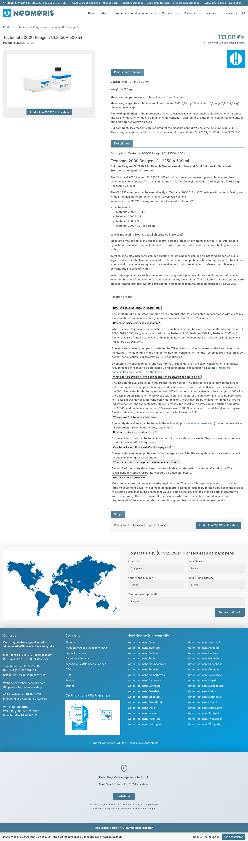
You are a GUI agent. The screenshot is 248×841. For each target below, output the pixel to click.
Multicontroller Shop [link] (158, 3)
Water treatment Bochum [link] (143, 653)
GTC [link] (68, 669)
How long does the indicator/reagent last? (136, 307)
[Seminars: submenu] (217, 13)
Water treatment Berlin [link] (142, 642)
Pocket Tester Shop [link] (132, 3)
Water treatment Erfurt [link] (141, 707)
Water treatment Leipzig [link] (202, 680)
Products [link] (120, 13)
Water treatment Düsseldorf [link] (145, 702)
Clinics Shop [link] (110, 3)
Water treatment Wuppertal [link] (204, 724)
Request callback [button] (229, 612)
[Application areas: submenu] (155, 13)
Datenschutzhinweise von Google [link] (137, 808)
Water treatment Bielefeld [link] (144, 647)
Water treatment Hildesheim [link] (205, 663)
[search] (243, 13)
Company (156, 565)
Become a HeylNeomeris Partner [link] (85, 663)
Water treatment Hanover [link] (203, 653)
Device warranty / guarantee (129, 477)
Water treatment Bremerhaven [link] (146, 674)
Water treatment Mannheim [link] (205, 696)
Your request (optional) (186, 598)
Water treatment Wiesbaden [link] (205, 718)
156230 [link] (29, 42)
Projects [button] (191, 13)
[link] (237, 3)
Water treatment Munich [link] (203, 702)
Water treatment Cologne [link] (203, 669)
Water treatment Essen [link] (142, 713)
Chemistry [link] (23, 27)
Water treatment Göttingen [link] (144, 724)
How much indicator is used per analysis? (136, 322)
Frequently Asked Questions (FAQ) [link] (86, 647)
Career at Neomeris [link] (77, 658)
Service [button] (231, 13)
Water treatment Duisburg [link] (144, 696)
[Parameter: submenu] (177, 13)
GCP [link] (68, 674)
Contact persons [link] (75, 653)
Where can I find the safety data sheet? (135, 417)
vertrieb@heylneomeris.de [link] (29, 674)
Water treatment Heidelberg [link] (205, 658)
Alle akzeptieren (233, 837)
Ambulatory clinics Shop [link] (86, 3)
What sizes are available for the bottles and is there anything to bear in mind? (156, 376)
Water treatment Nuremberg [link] (205, 707)
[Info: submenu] (107, 13)
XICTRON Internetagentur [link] (136, 827)
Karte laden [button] (124, 796)
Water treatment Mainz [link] (202, 691)
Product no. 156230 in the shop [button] (49, 112)
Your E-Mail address (216, 581)
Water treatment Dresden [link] (143, 691)
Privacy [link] (69, 680)
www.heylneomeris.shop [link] (198, 423)
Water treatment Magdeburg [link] (205, 685)
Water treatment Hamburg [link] (204, 647)
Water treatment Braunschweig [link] (147, 663)
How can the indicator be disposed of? (135, 432)
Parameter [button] (170, 13)
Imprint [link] (69, 685)
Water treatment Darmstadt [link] (144, 680)
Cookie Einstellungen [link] (206, 837)
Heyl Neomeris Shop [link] (214, 3)
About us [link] (70, 642)
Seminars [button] (211, 13)
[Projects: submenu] (197, 13)
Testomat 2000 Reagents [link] (64, 27)
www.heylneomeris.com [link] (30, 682)
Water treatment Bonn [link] (141, 658)
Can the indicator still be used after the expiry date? (142, 447)
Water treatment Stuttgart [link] (203, 713)
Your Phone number (156, 581)
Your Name (216, 565)
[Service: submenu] (236, 13)
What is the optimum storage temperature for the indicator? (146, 462)
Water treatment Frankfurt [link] (144, 718)
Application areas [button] (143, 13)
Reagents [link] (39, 27)
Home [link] (91, 13)
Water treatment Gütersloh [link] (204, 642)
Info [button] (104, 13)
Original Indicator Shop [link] (186, 3)
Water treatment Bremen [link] (143, 669)
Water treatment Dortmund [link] (144, 685)
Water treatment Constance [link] (205, 674)
